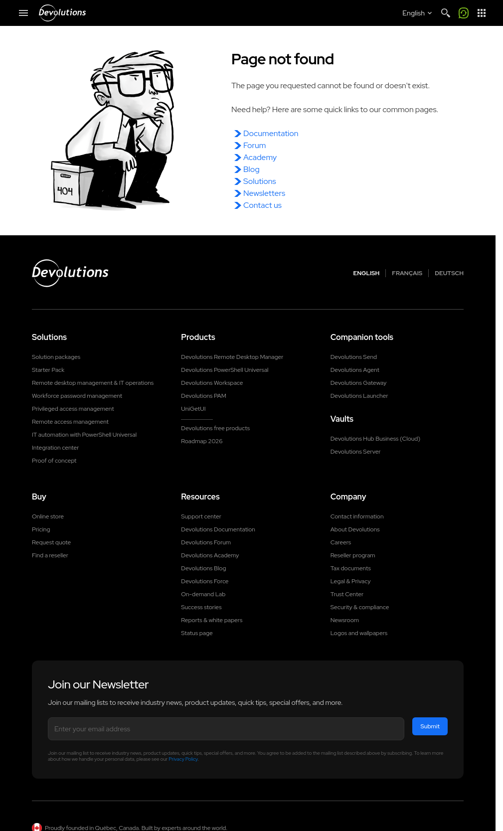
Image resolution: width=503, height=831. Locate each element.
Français (407, 273)
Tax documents (351, 568)
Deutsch (449, 273)
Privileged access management (73, 409)
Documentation (270, 133)
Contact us (262, 205)
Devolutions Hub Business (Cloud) (375, 439)
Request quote (51, 542)
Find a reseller (50, 555)
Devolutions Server (356, 452)
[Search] (446, 13)
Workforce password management (77, 396)
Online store (48, 516)
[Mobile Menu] (23, 13)
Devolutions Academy (210, 555)
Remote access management (70, 422)
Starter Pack (48, 370)
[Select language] (418, 13)
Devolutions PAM (203, 396)
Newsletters (264, 193)
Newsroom (345, 620)
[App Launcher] (482, 13)
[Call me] (464, 13)
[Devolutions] (62, 13)
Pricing (41, 529)
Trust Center (347, 594)
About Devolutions (355, 529)
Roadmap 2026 (201, 441)
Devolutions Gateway (359, 383)
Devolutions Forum (206, 542)
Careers (341, 542)
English (366, 273)
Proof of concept (54, 461)
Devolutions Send (354, 357)
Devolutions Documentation (218, 529)
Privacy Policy (182, 759)
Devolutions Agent (355, 370)
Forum (254, 145)
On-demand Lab (203, 594)
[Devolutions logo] (70, 273)
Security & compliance (360, 607)
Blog (251, 169)
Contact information (357, 516)
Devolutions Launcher (359, 396)
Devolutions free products (215, 428)
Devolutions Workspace (212, 383)
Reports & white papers (211, 620)
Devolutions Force (204, 581)
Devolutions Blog (203, 568)
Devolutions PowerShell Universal (224, 370)
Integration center (55, 448)
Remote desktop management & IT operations (93, 383)
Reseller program (353, 555)
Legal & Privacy (351, 581)
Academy (260, 157)
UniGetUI (193, 409)
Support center (201, 516)
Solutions (259, 181)
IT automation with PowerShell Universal (84, 435)
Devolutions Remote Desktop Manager (232, 357)
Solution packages (56, 357)
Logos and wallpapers (359, 633)
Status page (196, 633)
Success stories (201, 607)
